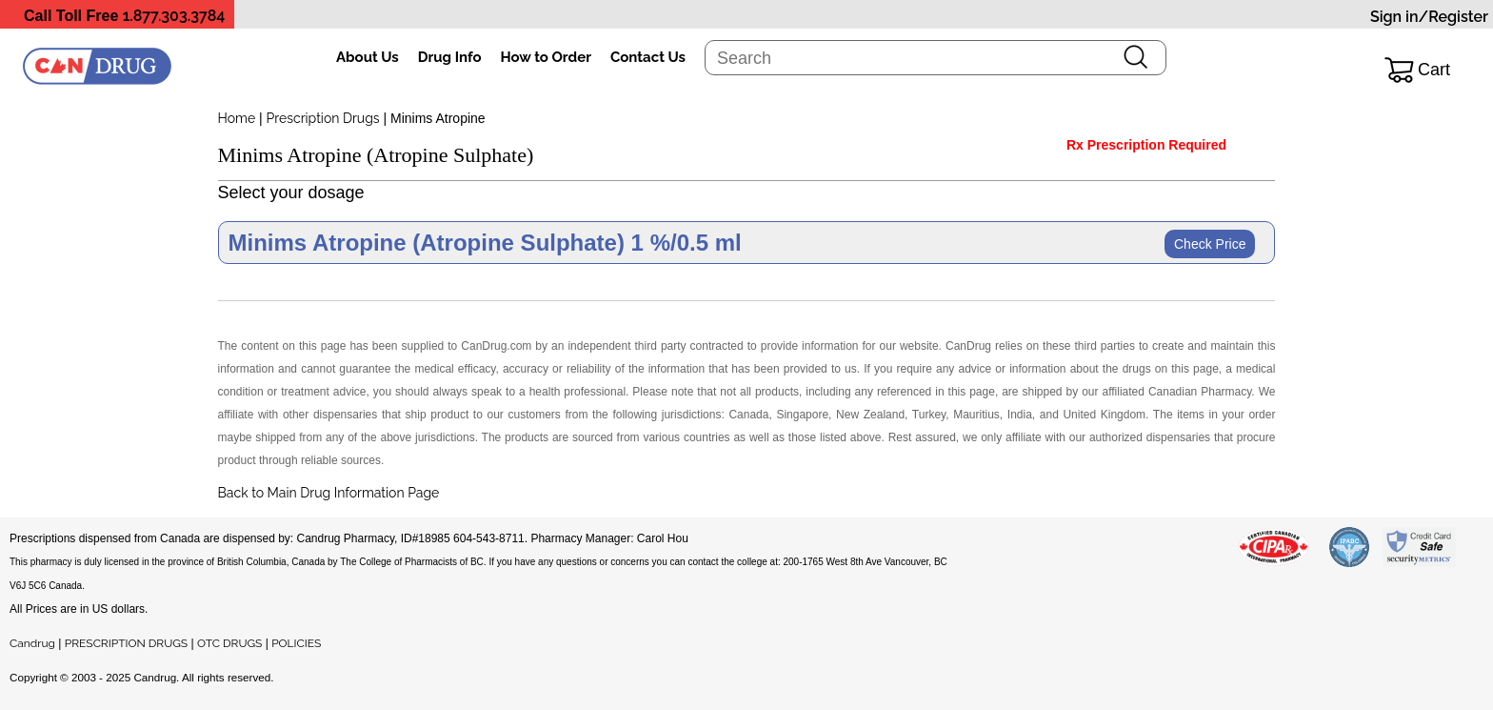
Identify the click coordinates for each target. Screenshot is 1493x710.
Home (237, 118)
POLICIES (296, 643)
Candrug (32, 643)
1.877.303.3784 (174, 16)
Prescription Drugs (323, 118)
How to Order (546, 57)
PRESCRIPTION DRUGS (126, 643)
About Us (367, 57)
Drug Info (450, 57)
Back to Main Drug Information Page (329, 492)
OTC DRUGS (229, 643)
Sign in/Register (1429, 17)
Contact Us (648, 57)
